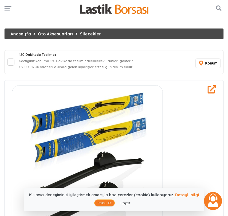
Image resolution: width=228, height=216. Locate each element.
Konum (207, 63)
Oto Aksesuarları (55, 34)
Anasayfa (21, 34)
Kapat (125, 203)
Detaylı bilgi (187, 194)
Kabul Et (104, 203)
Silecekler (90, 34)
